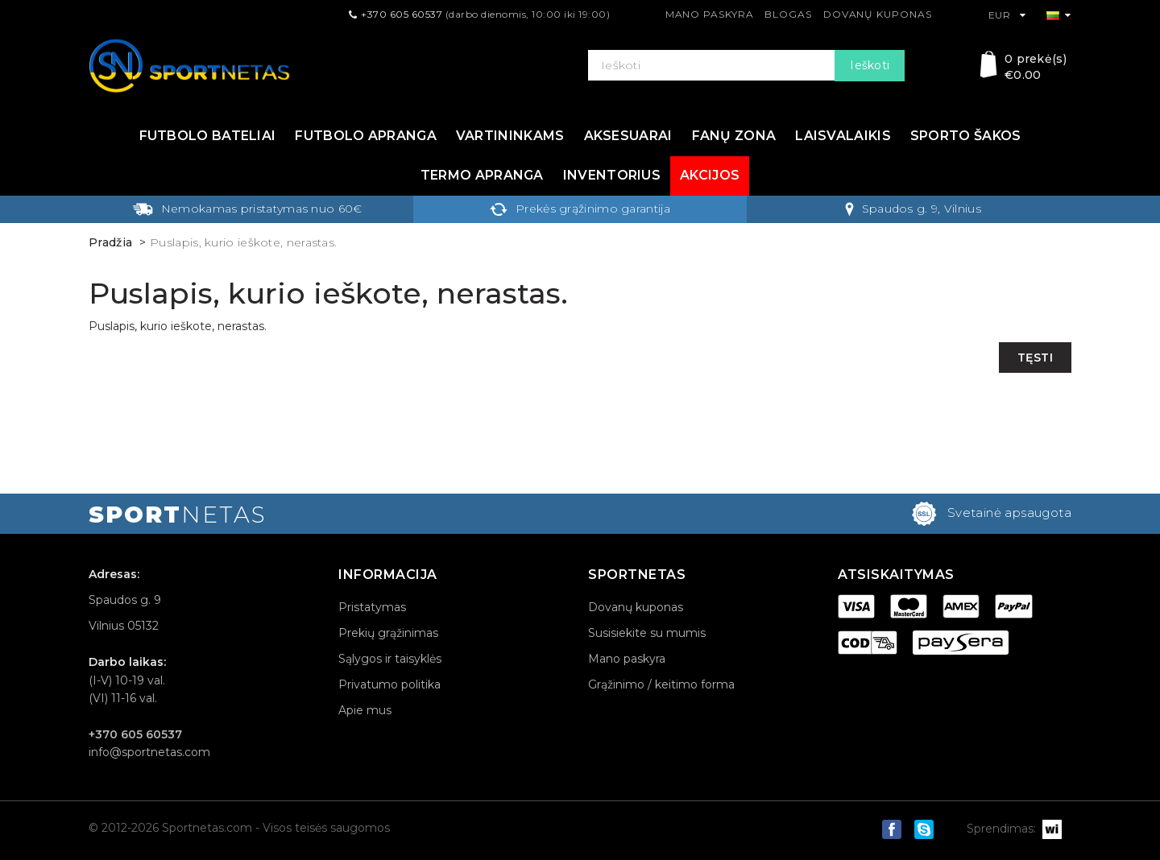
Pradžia (110, 242)
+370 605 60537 (401, 14)
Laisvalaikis (843, 135)
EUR (1007, 15)
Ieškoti (869, 65)
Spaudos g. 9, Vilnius (913, 208)
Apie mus (365, 710)
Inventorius (612, 175)
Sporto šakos (965, 135)
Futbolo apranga (366, 135)
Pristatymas (372, 607)
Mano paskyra (709, 14)
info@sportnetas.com (149, 752)
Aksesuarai (628, 135)
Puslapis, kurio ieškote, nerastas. (243, 242)
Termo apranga (482, 175)
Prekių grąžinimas (388, 633)
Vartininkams (510, 135)
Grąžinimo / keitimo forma (661, 684)
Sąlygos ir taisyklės (389, 658)
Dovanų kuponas (877, 14)
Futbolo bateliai (207, 135)
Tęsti (1035, 357)
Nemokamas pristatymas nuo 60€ (247, 208)
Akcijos (710, 175)
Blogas (787, 14)
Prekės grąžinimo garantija (580, 208)
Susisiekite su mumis (647, 633)
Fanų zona (734, 135)
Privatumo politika (389, 684)
